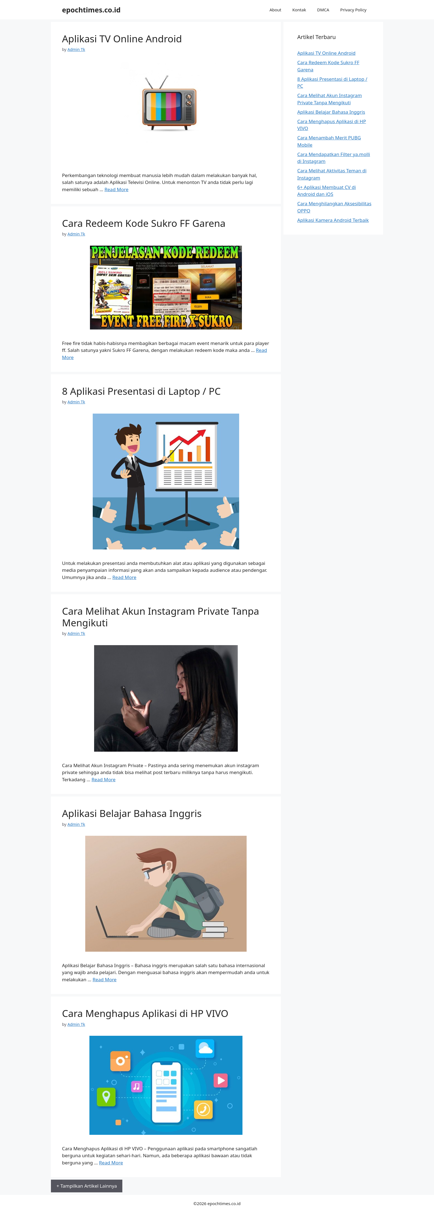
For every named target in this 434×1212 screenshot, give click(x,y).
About (275, 9)
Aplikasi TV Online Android (122, 38)
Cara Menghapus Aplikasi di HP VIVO (145, 1013)
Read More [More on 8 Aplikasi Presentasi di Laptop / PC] (124, 577)
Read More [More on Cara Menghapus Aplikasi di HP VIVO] (111, 1162)
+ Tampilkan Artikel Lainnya (86, 1186)
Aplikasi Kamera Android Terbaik (333, 220)
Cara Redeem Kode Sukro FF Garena (144, 223)
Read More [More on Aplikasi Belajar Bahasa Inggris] (104, 979)
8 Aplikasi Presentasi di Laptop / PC (141, 391)
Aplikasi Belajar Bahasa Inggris (132, 813)
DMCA (323, 9)
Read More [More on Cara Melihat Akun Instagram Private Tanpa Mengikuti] (104, 779)
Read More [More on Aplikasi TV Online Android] (116, 189)
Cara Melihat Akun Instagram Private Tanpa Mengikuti (160, 616)
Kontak (299, 9)
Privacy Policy (353, 9)
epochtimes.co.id (91, 9)
